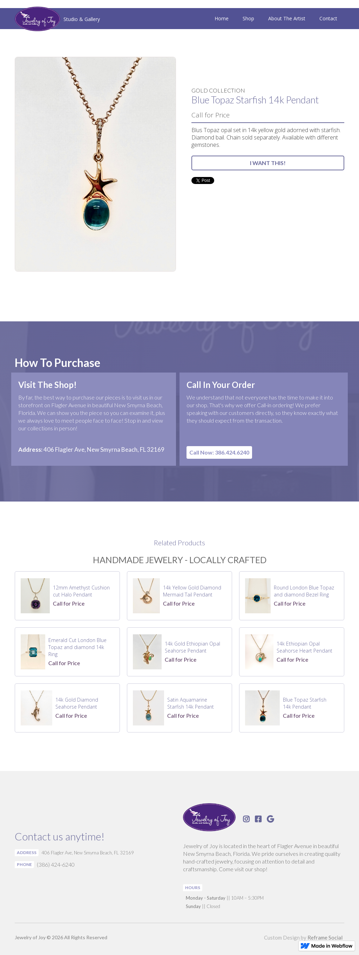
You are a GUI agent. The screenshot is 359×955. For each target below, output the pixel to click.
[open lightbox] (95, 164)
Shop (248, 18)
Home (222, 18)
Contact (328, 18)
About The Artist (286, 18)
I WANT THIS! (268, 162)
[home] (57, 19)
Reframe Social (325, 937)
